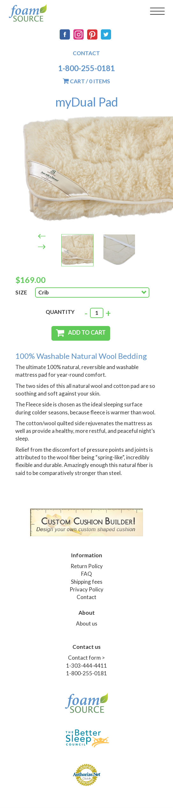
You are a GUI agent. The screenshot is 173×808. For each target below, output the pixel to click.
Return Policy (87, 566)
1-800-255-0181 (86, 68)
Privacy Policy (86, 589)
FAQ (86, 573)
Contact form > (86, 657)
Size (21, 292)
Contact (86, 53)
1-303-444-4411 (86, 665)
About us (86, 623)
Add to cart (87, 332)
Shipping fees (86, 581)
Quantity (60, 311)
